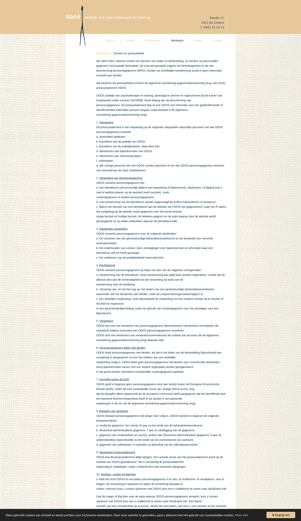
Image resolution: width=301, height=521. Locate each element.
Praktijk (130, 40)
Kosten (198, 40)
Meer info (241, 515)
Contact (217, 40)
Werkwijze (177, 40)
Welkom (110, 40)
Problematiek (153, 40)
